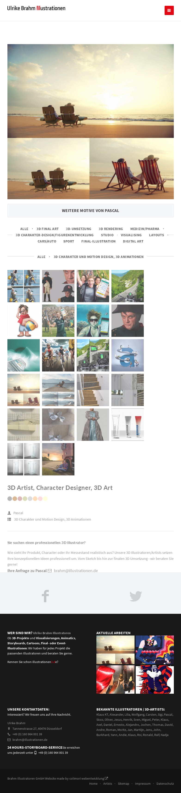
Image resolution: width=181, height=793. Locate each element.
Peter (155, 719)
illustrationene (44, 662)
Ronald (148, 735)
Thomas (157, 725)
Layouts (156, 235)
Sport (68, 241)
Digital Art (133, 241)
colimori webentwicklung (88, 778)
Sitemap (123, 783)
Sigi (160, 714)
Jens (148, 730)
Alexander (116, 714)
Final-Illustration (98, 241)
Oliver (109, 719)
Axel (99, 725)
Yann (114, 735)
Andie (123, 735)
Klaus (164, 719)
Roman (111, 730)
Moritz (121, 730)
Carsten (151, 714)
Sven (137, 719)
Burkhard (102, 735)
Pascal (18, 515)
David (169, 725)
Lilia (127, 714)
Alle (24, 229)
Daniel (108, 725)
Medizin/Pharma (145, 229)
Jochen (146, 725)
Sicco (99, 719)
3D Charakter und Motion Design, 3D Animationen (99, 256)
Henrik (127, 719)
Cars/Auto (47, 241)
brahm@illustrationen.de (27, 740)
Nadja (165, 735)
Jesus (118, 719)
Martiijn (139, 730)
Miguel (146, 719)
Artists (107, 783)
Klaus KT (102, 714)
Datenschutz (165, 783)
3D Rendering (111, 229)
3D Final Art (48, 229)
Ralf (156, 735)
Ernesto (119, 725)
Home (93, 783)
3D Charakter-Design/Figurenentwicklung (55, 235)
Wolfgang (138, 714)
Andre (100, 730)
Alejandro (132, 725)
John (156, 730)
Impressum (143, 783)
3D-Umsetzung (79, 229)
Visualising (131, 235)
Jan (129, 730)
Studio (107, 235)
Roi (139, 735)
